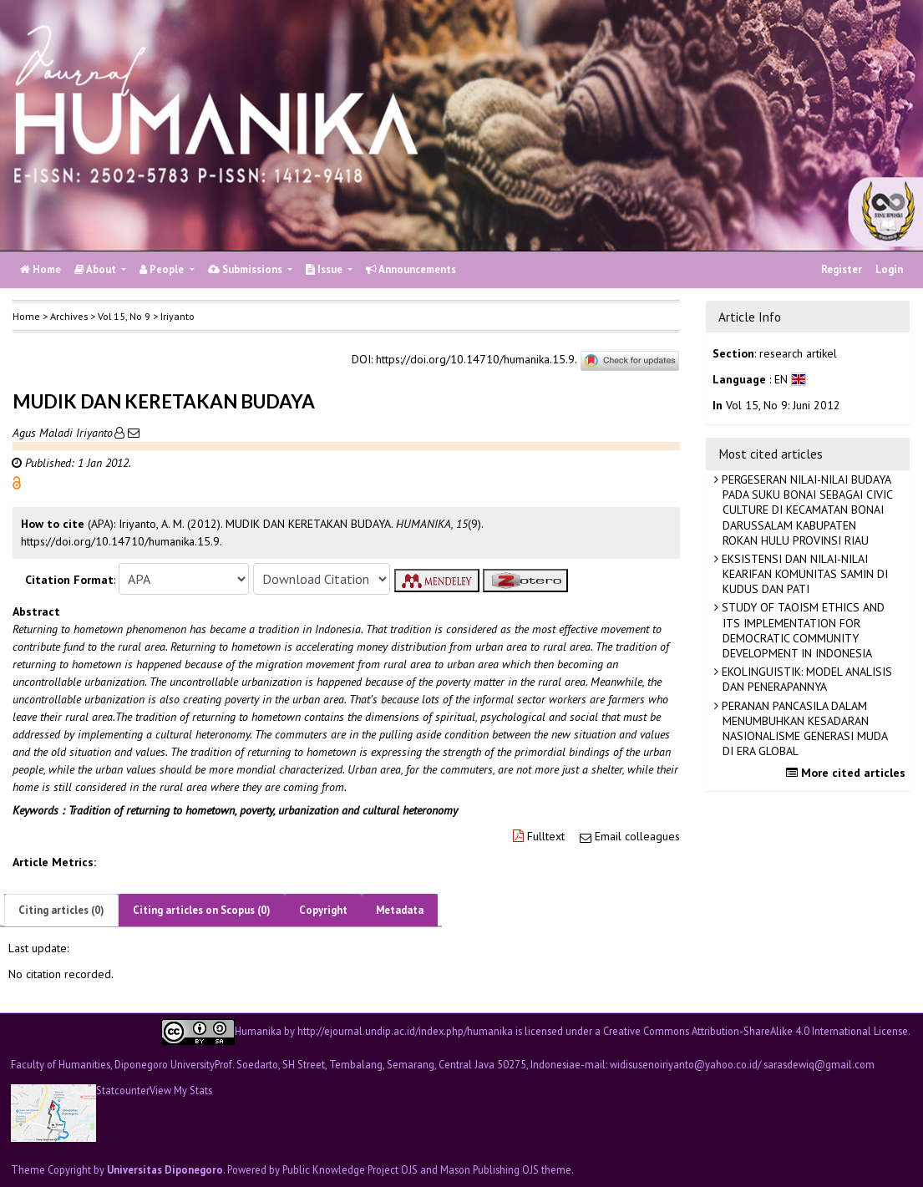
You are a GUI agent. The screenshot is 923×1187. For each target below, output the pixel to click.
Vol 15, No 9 (124, 316)
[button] (17, 482)
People (162, 269)
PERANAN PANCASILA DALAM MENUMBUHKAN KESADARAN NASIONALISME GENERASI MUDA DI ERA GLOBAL (803, 728)
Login (889, 269)
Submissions (246, 269)
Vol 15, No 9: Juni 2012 (783, 405)
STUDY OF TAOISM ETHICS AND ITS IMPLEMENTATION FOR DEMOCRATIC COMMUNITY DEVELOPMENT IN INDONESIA (801, 630)
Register (841, 269)
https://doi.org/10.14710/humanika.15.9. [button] (121, 541)
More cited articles (847, 772)
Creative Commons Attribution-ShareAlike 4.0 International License (755, 1030)
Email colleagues (637, 836)
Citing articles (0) (61, 910)
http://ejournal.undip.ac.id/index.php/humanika (405, 1030)
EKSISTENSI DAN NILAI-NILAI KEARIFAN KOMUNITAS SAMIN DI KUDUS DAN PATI (803, 573)
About (96, 269)
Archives (69, 316)
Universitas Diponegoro (165, 1169)
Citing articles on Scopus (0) (202, 910)
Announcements (411, 269)
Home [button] (26, 316)
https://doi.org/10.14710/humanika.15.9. (476, 360)
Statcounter (123, 1090)
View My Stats (181, 1090)
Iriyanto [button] (177, 316)
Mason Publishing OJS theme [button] (505, 1169)
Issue (325, 269)
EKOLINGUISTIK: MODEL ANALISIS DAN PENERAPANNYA (805, 679)
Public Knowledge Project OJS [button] (350, 1169)
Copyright (323, 910)
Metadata (399, 910)
